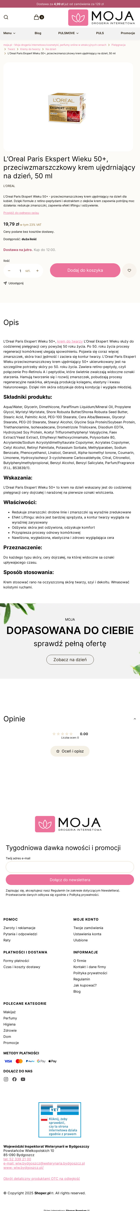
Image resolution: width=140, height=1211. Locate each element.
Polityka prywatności (90, 973)
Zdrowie (10, 1030)
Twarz (11, 49)
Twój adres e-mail (18, 858)
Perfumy (10, 1018)
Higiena (9, 1024)
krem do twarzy (70, 341)
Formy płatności (16, 961)
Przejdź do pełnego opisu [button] (21, 213)
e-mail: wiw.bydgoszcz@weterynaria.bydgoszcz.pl (44, 1163)
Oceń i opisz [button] (70, 751)
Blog (77, 991)
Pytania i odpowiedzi (20, 934)
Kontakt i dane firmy (89, 967)
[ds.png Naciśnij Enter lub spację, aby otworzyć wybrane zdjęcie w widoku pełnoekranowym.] (68, 108)
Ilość (6, 260)
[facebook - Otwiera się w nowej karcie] (14, 1079)
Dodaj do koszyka (85, 270)
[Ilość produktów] (20, 271)
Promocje (11, 1043)
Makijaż (9, 1012)
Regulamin (81, 979)
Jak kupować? (85, 985)
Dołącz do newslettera (70, 879)
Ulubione (80, 940)
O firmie (79, 961)
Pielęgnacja (118, 44)
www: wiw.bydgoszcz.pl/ (23, 1167)
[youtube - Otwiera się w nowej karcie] (23, 1079)
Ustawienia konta (87, 934)
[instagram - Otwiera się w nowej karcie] (6, 1079)
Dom (7, 1036)
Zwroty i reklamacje (19, 928)
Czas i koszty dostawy (21, 967)
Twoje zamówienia (88, 928)
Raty (7, 940)
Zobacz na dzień (70, 659)
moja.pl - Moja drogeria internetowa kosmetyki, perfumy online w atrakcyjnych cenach (54, 44)
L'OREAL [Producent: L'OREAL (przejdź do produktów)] (9, 186)
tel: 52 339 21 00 (17, 1159)
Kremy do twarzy (30, 49)
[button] (36, 18)
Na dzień (51, 49)
